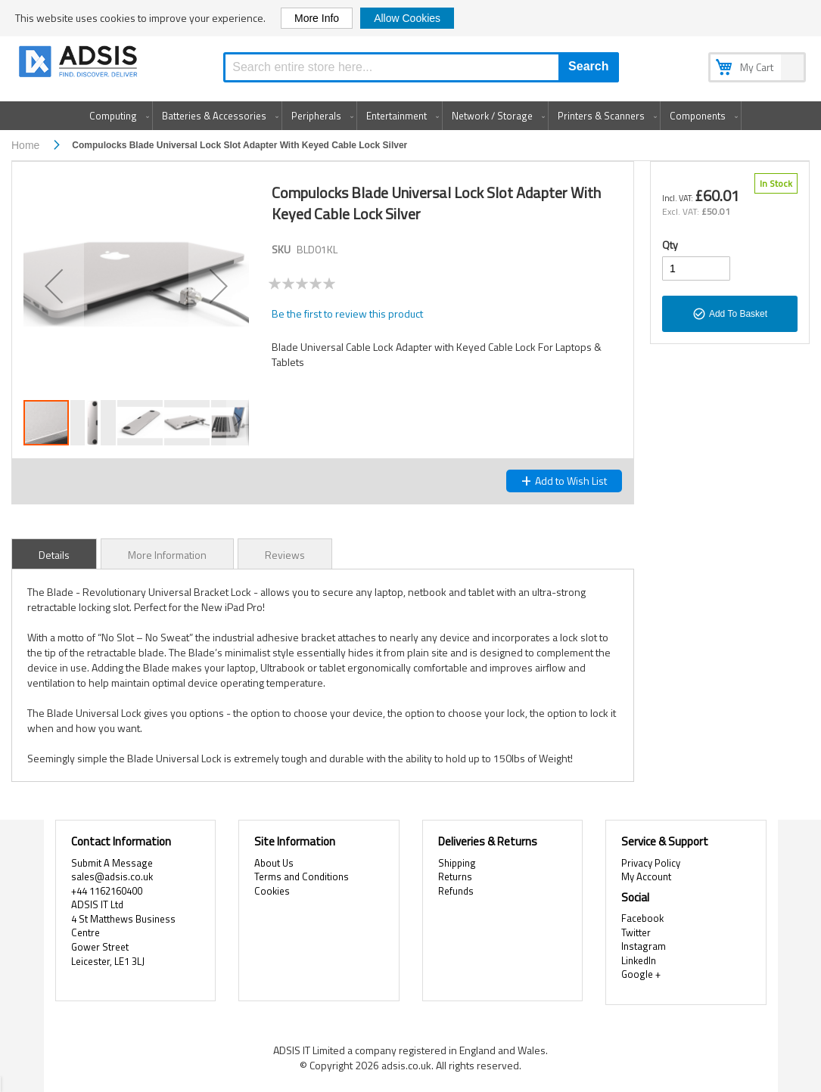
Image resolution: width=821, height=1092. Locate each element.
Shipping (457, 862)
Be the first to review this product (347, 313)
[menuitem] (116, 115)
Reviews (285, 555)
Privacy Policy (650, 862)
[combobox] (421, 67)
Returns (455, 876)
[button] (53, 286)
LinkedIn (638, 960)
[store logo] (79, 64)
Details (54, 555)
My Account (646, 876)
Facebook (642, 918)
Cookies (272, 890)
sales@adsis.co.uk (112, 876)
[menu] (410, 115)
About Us (274, 862)
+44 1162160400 (106, 890)
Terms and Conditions (301, 876)
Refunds (456, 890)
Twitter (636, 932)
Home (25, 145)
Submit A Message (112, 862)
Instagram (643, 946)
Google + (641, 974)
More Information (167, 555)
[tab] (54, 553)
